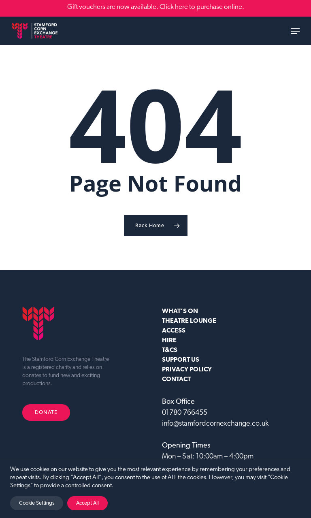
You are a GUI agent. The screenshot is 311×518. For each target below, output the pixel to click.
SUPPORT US (180, 360)
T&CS (169, 350)
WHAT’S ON (180, 311)
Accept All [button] (87, 503)
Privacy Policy (187, 370)
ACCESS (173, 331)
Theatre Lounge (189, 321)
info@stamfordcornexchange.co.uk (215, 424)
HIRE (169, 340)
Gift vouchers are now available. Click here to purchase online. (155, 7)
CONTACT (176, 379)
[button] (295, 31)
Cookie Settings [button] (36, 503)
